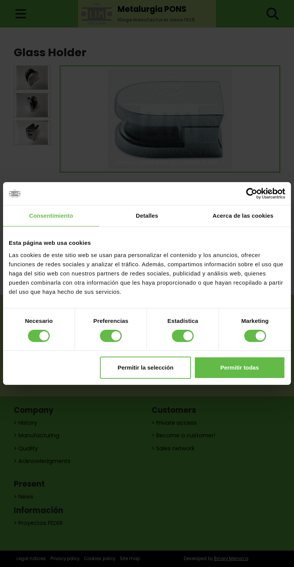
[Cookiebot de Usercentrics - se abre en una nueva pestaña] (251, 193)
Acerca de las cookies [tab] (242, 215)
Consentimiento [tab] (51, 215)
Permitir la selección (145, 367)
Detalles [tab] (147, 215)
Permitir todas (239, 367)
